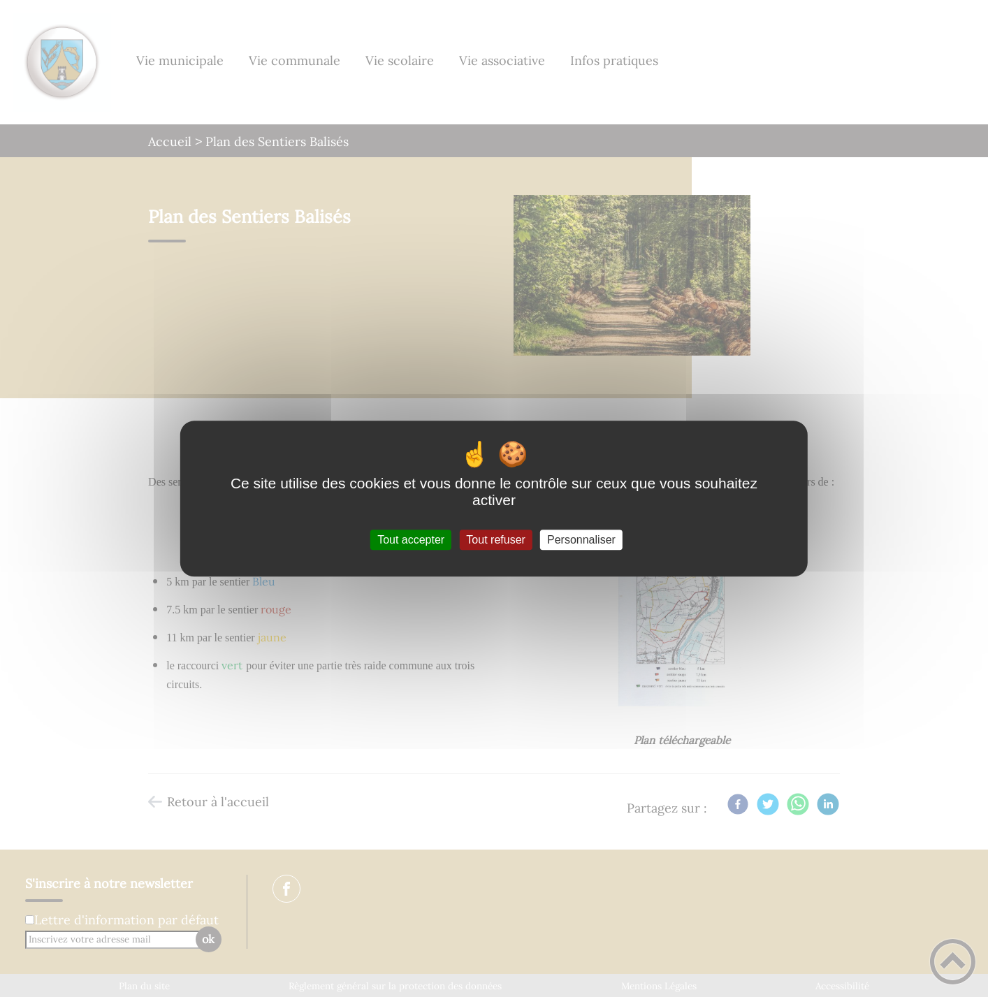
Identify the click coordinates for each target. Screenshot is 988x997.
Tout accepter (410, 540)
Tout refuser (495, 540)
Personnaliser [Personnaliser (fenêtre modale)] (581, 540)
